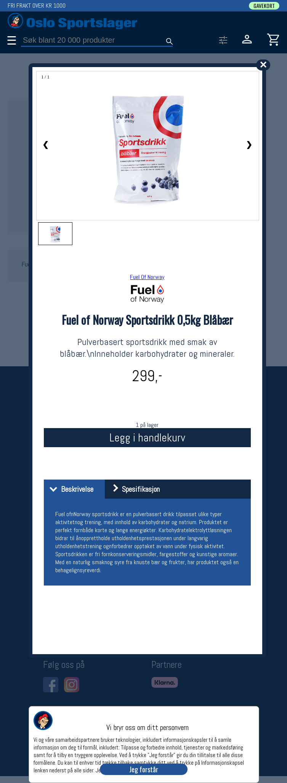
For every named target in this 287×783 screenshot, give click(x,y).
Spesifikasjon (133, 489)
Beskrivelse (69, 489)
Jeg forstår (143, 769)
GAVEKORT (264, 6)
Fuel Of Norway (147, 277)
